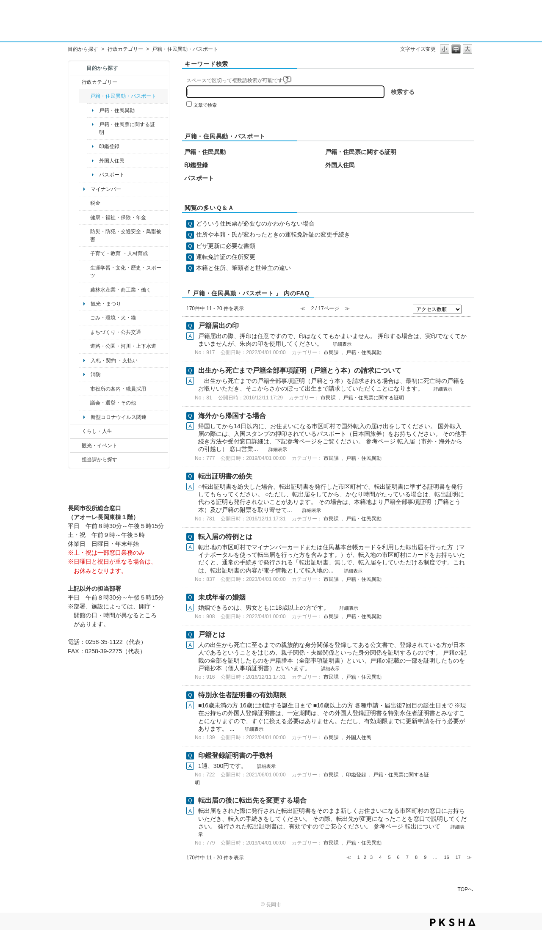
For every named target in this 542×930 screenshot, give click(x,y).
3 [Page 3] (371, 857)
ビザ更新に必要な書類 (225, 245)
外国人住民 (111, 161)
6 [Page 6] (398, 857)
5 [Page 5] (389, 857)
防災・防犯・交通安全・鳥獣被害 (125, 235)
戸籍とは (211, 634)
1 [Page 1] (358, 857)
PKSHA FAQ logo (453, 922)
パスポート (111, 175)
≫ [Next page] (469, 857)
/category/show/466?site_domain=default (84, 403)
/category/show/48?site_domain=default (84, 253)
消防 (96, 374)
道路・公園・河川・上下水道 (123, 346)
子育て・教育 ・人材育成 (118, 253)
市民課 (331, 352)
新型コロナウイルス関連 (119, 417)
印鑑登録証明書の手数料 (235, 755)
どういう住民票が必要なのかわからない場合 (255, 223)
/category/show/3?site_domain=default (76, 82)
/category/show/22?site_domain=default (84, 318)
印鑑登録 (109, 146)
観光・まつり (106, 304)
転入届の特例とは (225, 536)
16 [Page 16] (446, 857)
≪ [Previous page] (348, 857)
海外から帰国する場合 (232, 415)
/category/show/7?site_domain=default (84, 96)
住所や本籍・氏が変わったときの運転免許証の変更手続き (273, 234)
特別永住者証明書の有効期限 (242, 695)
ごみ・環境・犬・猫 (113, 318)
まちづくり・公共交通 (115, 332)
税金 (95, 203)
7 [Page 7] (407, 857)
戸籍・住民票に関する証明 (127, 128)
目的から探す (83, 49)
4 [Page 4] (380, 857)
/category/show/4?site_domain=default (84, 217)
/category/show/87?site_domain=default (84, 346)
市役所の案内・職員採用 (118, 389)
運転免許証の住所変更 (225, 256)
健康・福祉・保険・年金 (118, 217)
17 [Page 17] (458, 857)
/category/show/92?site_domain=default (84, 203)
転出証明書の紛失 (225, 476)
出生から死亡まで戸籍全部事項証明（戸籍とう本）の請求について (299, 370)
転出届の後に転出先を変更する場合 (252, 800)
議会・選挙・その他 (113, 403)
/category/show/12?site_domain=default (76, 431)
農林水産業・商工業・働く (120, 290)
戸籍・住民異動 (117, 110)
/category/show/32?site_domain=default (84, 389)
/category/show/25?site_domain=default (84, 235)
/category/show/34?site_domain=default (84, 290)
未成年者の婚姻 (222, 597)
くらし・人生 (97, 431)
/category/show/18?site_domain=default (76, 445)
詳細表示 (342, 344)
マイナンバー (106, 189)
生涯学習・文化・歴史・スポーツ (125, 271)
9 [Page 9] (425, 857)
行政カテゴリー (125, 49)
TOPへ (465, 889)
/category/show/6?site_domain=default (84, 332)
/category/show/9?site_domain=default (76, 459)
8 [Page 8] (416, 857)
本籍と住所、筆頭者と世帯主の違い (243, 267)
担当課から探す (99, 459)
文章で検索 (205, 104)
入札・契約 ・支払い (114, 360)
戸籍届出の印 (218, 325)
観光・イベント (99, 445)
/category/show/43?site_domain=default (84, 272)
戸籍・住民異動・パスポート (123, 96)
